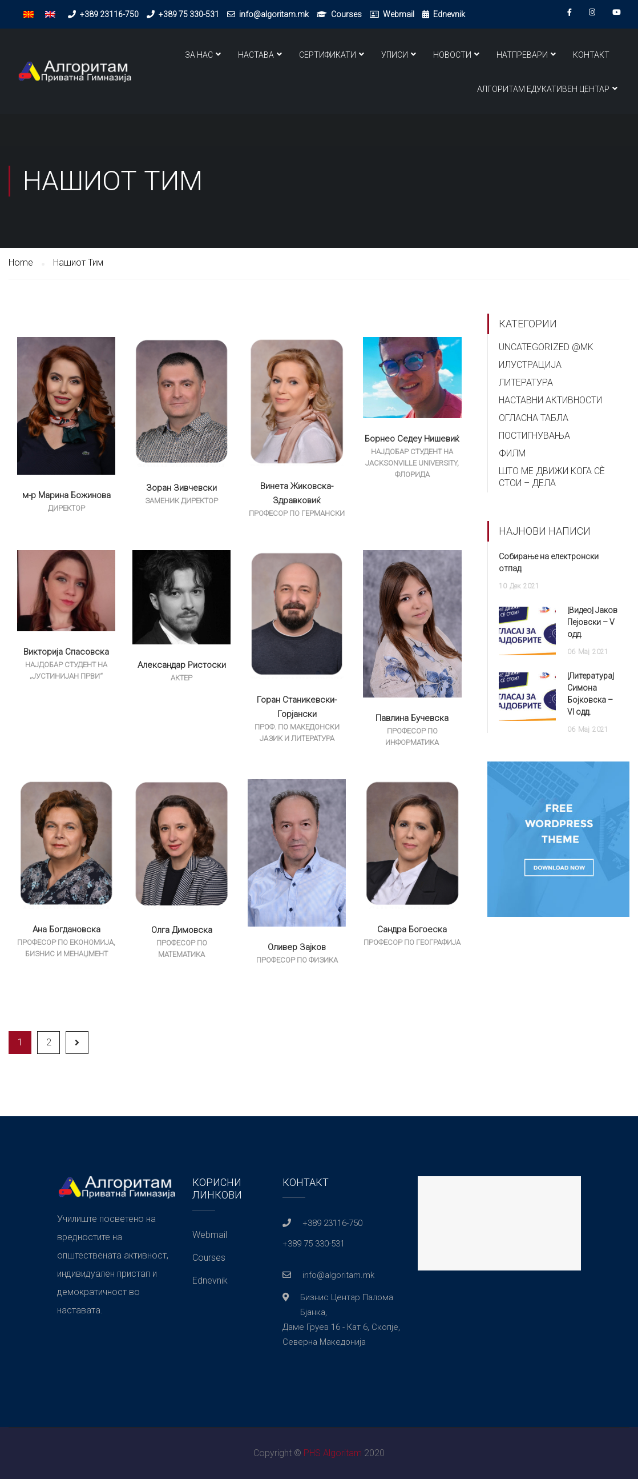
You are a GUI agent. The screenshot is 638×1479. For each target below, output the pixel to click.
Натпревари (522, 54)
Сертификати (327, 54)
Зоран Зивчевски (181, 488)
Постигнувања (534, 435)
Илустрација (530, 364)
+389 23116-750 (109, 14)
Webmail (398, 14)
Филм (512, 453)
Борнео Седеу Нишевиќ (412, 439)
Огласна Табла (533, 417)
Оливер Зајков (297, 947)
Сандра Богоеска (412, 929)
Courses (346, 14)
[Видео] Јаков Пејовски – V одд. (592, 622)
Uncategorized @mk (546, 347)
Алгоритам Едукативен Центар (543, 89)
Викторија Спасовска (66, 652)
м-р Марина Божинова (66, 495)
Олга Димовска (181, 930)
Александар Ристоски (182, 665)
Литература (526, 382)
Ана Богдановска (66, 929)
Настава (256, 54)
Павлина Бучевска (412, 718)
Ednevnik (449, 14)
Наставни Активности (550, 400)
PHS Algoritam (333, 1453)
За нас (199, 54)
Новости (452, 54)
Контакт (591, 54)
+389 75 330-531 (189, 14)
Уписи (394, 54)
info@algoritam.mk (274, 14)
